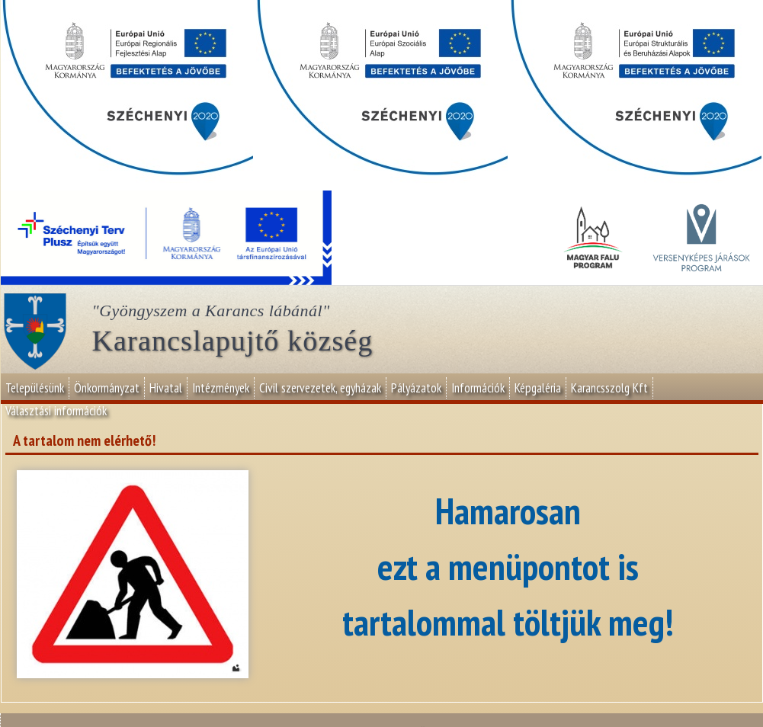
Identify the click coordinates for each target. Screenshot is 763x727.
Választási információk (56, 410)
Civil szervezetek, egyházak (320, 388)
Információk (478, 388)
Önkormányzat (106, 388)
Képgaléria (538, 388)
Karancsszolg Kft (609, 388)
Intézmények (220, 388)
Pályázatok (416, 388)
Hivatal (165, 388)
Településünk (34, 388)
